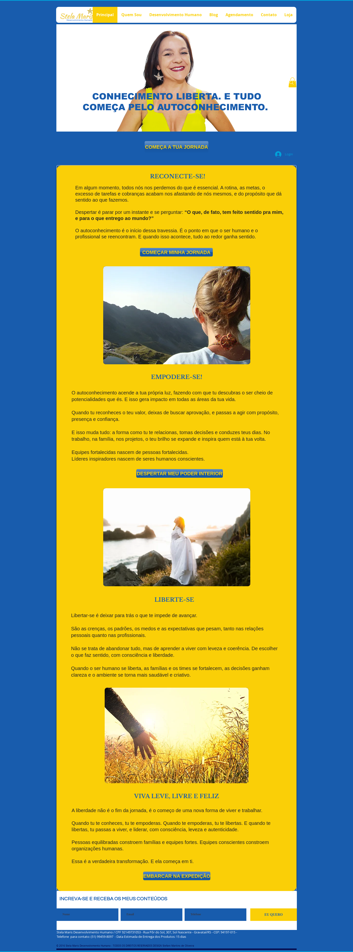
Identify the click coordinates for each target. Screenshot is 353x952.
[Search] (291, 82)
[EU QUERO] (273, 914)
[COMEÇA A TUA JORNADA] (176, 147)
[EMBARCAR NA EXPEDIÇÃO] (176, 876)
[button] (176, 252)
